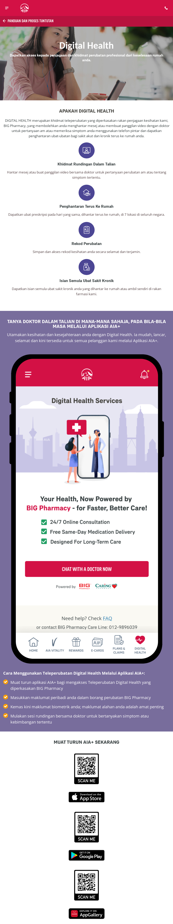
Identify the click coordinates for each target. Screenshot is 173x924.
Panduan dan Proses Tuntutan (28, 20)
